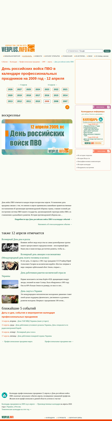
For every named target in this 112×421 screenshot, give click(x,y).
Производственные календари (48, 404)
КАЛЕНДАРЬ (27, 56)
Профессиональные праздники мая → (59, 341)
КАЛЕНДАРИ (50, 418)
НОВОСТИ (38, 56)
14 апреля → (52, 85)
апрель (50, 62)
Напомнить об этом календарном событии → (55, 224)
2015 (56, 95)
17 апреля (5, 336)
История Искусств (83, 158)
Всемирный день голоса (26, 332)
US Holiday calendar (101, 56)
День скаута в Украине (31, 291)
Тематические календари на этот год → (16, 409)
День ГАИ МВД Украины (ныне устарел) (33, 321)
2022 (56, 89)
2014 (65, 95)
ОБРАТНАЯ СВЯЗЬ (75, 418)
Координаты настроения (85, 167)
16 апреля (5, 332)
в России (17, 407)
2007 (65, 101)
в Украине (9, 407)
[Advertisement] (21, 22)
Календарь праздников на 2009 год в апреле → (19, 404)
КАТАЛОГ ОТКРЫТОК (52, 56)
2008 (56, 101)
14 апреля (5, 321)
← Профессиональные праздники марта (17, 341)
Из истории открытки (84, 155)
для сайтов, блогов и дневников (93, 114)
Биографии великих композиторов (88, 161)
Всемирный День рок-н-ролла (16, 239)
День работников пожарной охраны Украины (35, 336)
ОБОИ (90, 56)
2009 (43, 62)
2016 (47, 95)
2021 (65, 89)
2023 (47, 89)
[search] (85, 51)
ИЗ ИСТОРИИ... (80, 56)
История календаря (83, 164)
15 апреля (5, 325)
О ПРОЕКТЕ (61, 418)
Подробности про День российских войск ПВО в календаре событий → (43, 219)
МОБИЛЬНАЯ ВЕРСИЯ (12, 56)
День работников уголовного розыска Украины (33, 325)
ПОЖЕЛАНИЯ (67, 56)
